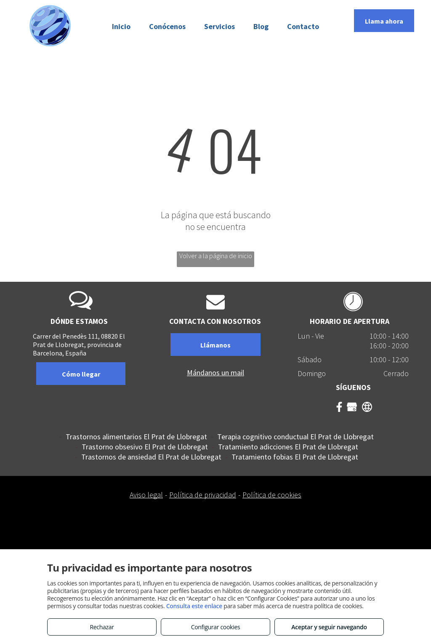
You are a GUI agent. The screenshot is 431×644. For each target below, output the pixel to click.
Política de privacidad (202, 495)
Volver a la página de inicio (215, 255)
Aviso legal (146, 495)
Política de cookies (271, 495)
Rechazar (102, 627)
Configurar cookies (215, 627)
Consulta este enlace (194, 606)
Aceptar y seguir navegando (329, 627)
